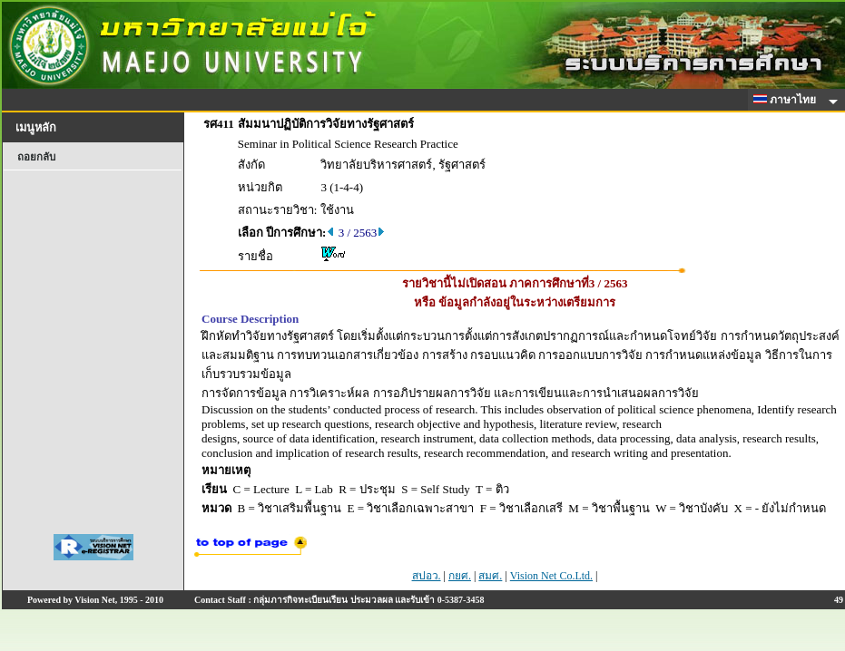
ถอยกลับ (36, 156)
